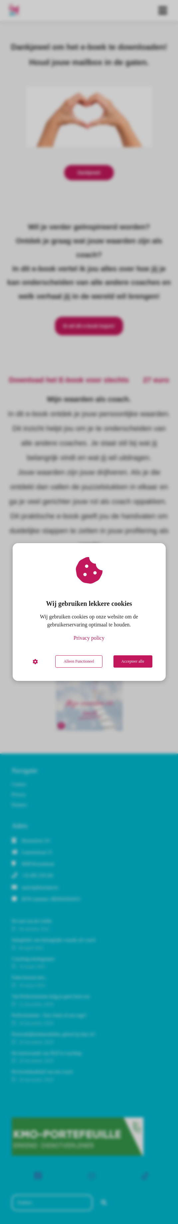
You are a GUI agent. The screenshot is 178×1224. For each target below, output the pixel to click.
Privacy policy (89, 638)
